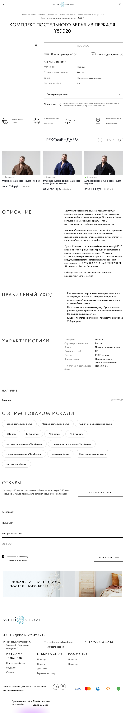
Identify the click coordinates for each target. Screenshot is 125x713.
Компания (78, 654)
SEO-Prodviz (18, 704)
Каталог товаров (14, 656)
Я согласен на (17, 558)
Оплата (41, 664)
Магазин (6, 400)
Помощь (41, 659)
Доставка (42, 668)
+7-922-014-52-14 (101, 642)
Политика (73, 664)
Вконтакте (56, 687)
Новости (72, 659)
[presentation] (100, 140)
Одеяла (10, 672)
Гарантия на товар (46, 673)
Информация (49, 654)
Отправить (105, 557)
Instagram (63, 687)
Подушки (11, 667)
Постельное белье (15, 663)
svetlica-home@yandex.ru (59, 642)
